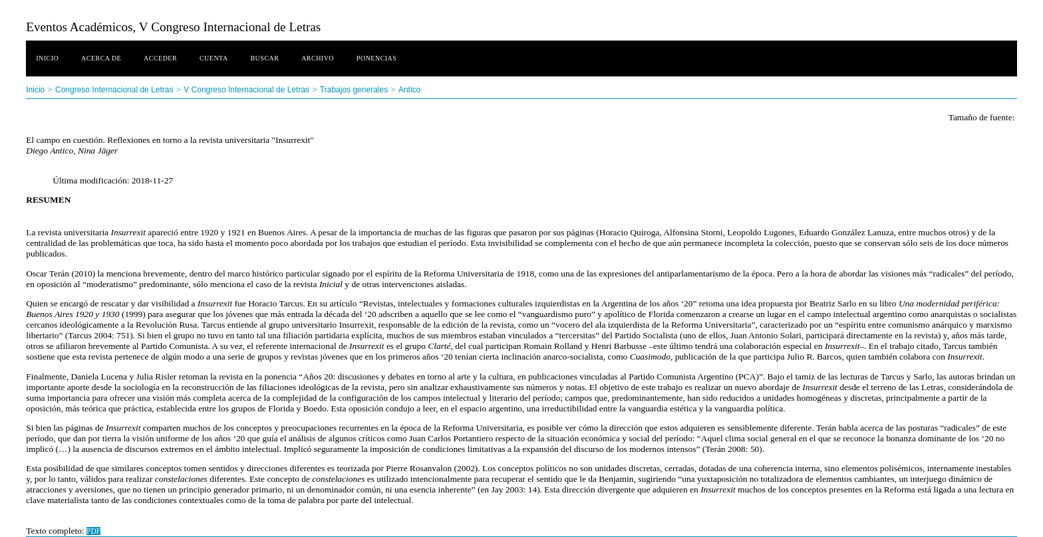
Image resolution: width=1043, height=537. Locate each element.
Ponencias (376, 58)
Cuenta (214, 58)
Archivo (317, 58)
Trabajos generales (354, 89)
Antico (409, 89)
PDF (93, 531)
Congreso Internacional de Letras (114, 89)
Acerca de (101, 58)
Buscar (264, 58)
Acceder (160, 58)
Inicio (47, 58)
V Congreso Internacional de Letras (246, 89)
